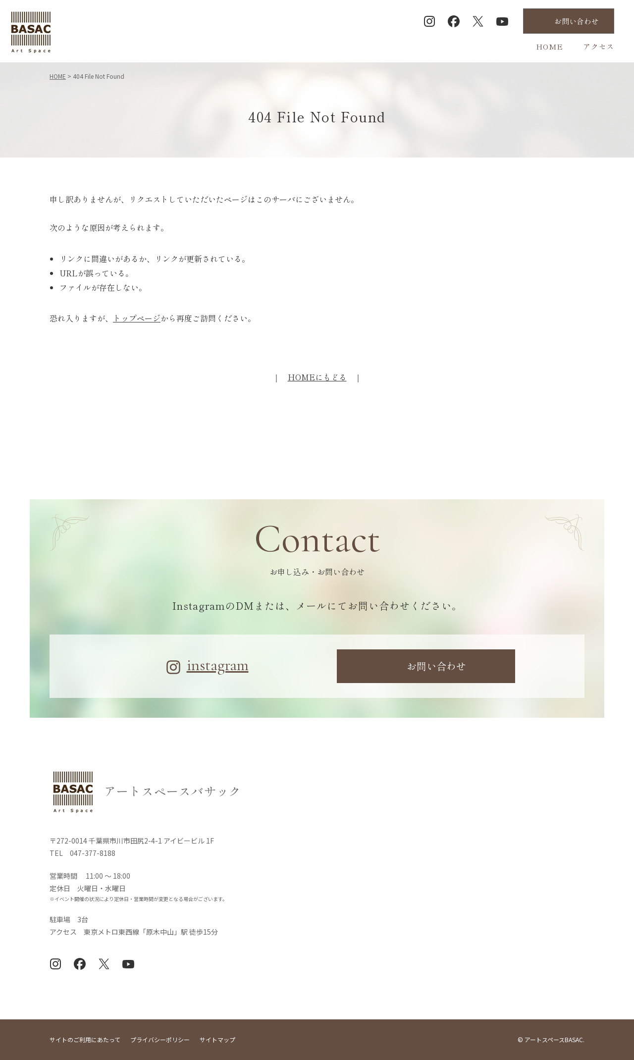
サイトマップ (217, 1039)
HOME (549, 46)
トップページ (136, 318)
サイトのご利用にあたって (85, 1039)
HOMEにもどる (317, 377)
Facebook (454, 21)
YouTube (502, 21)
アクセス (598, 46)
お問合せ (576, 21)
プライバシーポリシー (160, 1039)
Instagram (429, 21)
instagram (218, 665)
